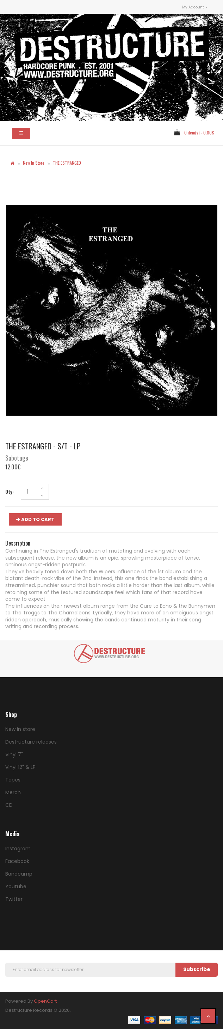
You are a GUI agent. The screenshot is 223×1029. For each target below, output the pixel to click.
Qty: (9, 491)
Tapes (12, 779)
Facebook (17, 861)
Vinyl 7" (14, 754)
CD (9, 805)
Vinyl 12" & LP (20, 767)
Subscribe (196, 969)
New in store (33, 163)
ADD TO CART (35, 519)
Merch (13, 792)
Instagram (18, 848)
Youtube (15, 886)
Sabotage (16, 457)
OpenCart (45, 1001)
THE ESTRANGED (67, 163)
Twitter (14, 899)
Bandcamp (18, 873)
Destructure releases (31, 741)
